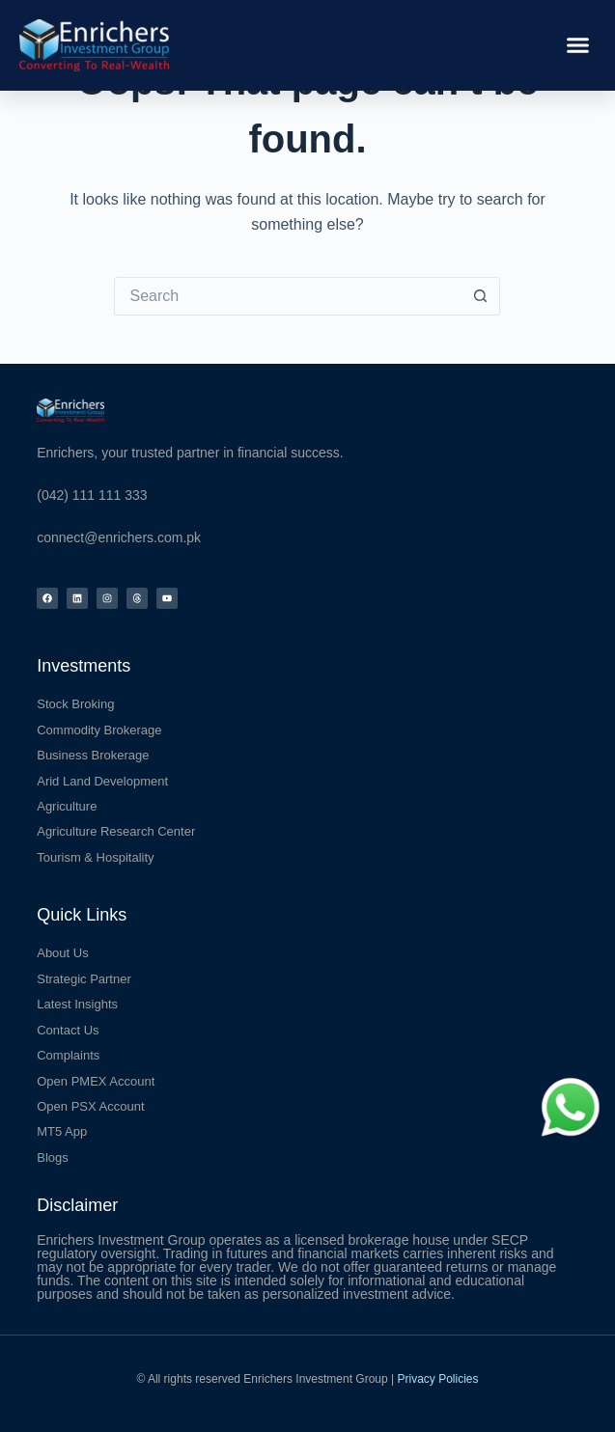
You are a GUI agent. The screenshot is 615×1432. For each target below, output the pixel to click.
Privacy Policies (438, 1379)
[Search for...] (287, 296)
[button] (578, 45)
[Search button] (480, 296)
